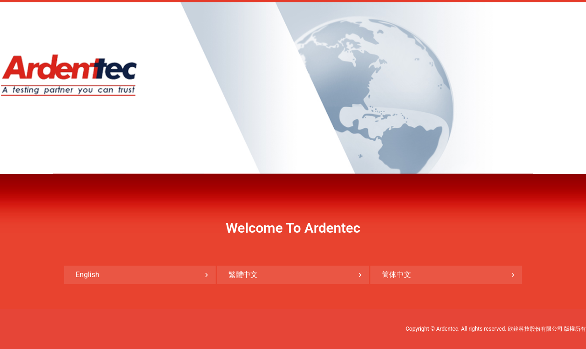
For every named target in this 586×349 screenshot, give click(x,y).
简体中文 (396, 274)
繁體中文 (243, 274)
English (87, 274)
